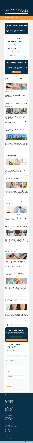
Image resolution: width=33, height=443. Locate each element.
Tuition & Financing (12, 48)
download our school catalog (21, 10)
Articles (13, 81)
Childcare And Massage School (12, 178)
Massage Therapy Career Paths (14, 51)
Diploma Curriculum (8, 408)
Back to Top (26, 100)
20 (16, 324)
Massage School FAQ (8, 411)
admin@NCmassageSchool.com (12, 426)
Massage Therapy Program (9, 407)
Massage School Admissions (13, 44)
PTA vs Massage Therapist (11, 250)
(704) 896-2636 (10, 425)
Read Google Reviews (16, 355)
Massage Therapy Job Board (9, 435)
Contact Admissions (16, 71)
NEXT (20, 324)
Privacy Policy (7, 436)
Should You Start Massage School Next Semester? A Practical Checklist (14, 79)
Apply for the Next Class (9, 401)
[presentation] (14, 383)
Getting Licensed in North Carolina (15, 41)
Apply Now (16, 339)
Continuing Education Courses (10, 431)
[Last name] (16, 369)
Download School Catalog (9, 402)
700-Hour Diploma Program (9, 400)
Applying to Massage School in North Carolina (16, 226)
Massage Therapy (15, 132)
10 (15, 324)
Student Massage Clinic (9, 432)
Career (13, 106)
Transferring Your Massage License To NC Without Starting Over (15, 154)
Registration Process (8, 409)
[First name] (16, 367)
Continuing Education (12, 55)
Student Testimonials (8, 412)
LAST (23, 324)
